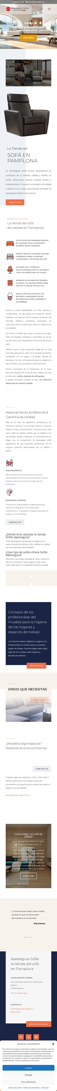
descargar (36, 666)
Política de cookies (15, 1087)
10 (38, 883)
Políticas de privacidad (31, 1087)
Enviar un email (38, 1024)
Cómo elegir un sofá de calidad (28, 835)
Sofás (36, 844)
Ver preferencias (28, 1082)
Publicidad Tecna (22, 841)
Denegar (28, 1075)
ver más (28, 37)
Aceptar (28, 1068)
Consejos (29, 844)
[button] (53, 1044)
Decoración (20, 844)
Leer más (28, 876)
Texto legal (45, 1087)
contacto (15, 202)
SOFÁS (28, 23)
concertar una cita (17, 795)
